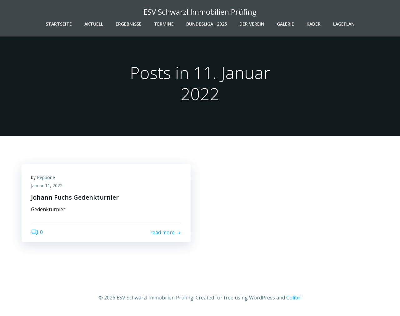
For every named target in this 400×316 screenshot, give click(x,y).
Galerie (285, 24)
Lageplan (344, 24)
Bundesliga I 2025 (206, 24)
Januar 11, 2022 (46, 185)
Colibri (294, 297)
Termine (164, 24)
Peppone (46, 177)
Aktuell (93, 24)
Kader (314, 24)
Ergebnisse (129, 24)
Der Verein (251, 24)
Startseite (59, 24)
